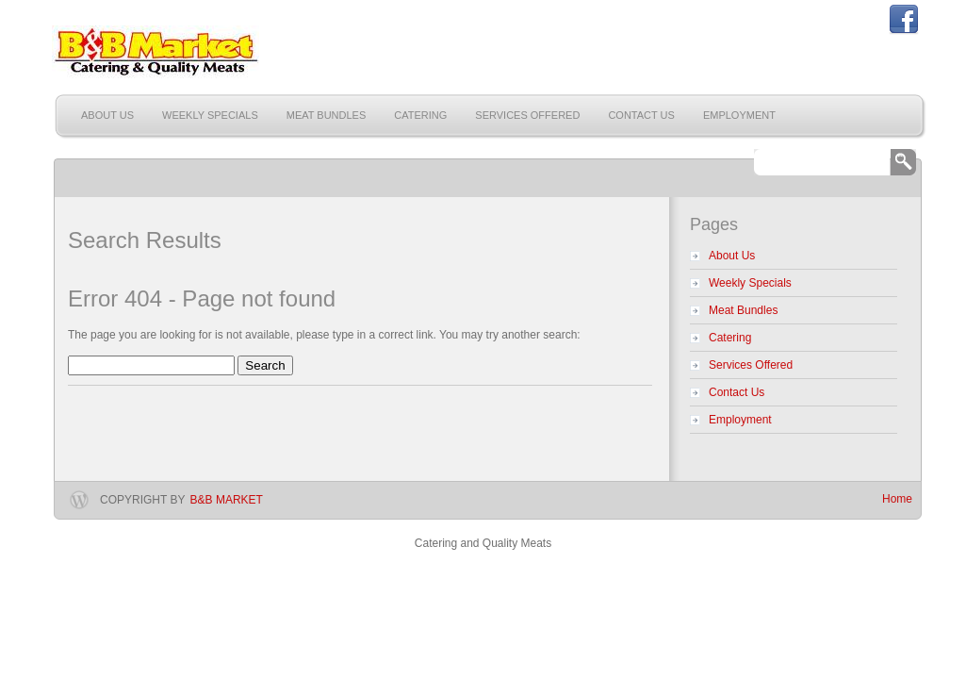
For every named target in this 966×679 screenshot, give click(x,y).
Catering (420, 115)
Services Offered (527, 115)
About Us (107, 115)
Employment (739, 115)
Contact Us (641, 115)
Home (897, 498)
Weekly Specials (210, 115)
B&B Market (226, 499)
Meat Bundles (327, 115)
